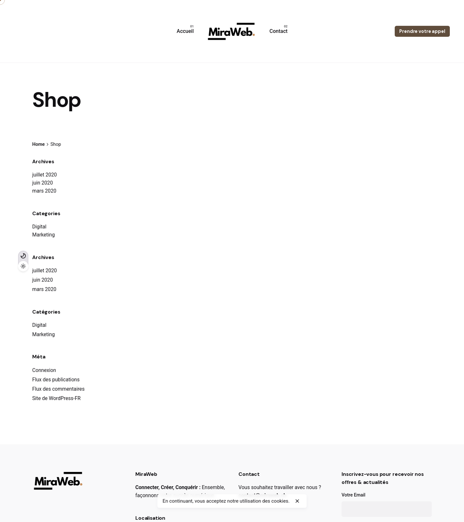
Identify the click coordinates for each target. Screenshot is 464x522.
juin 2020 (42, 183)
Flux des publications (56, 379)
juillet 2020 (44, 175)
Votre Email (387, 504)
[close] (297, 501)
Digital (39, 227)
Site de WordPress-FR (56, 398)
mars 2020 (44, 191)
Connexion (44, 370)
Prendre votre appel (422, 31)
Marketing (43, 235)
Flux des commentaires (58, 389)
